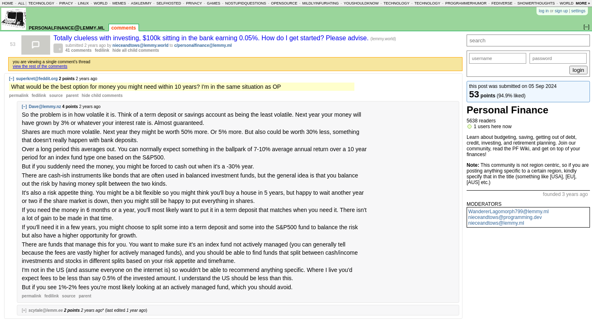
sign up (561, 11)
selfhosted (168, 3)
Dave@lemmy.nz (45, 106)
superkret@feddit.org (37, 78)
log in (544, 11)
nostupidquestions (245, 3)
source (56, 95)
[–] (11, 78)
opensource (284, 3)
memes (119, 3)
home (7, 3)
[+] (24, 310)
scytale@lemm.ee (45, 310)
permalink (18, 95)
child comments (102, 95)
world (101, 3)
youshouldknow (361, 3)
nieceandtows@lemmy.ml (496, 223)
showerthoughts (536, 3)
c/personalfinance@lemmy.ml (203, 45)
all (21, 3)
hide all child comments (136, 50)
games (213, 3)
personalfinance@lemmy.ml (66, 27)
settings (578, 11)
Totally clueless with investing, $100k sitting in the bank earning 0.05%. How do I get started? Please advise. (211, 38)
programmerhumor (466, 3)
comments (123, 28)
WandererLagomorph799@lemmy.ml (508, 211)
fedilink (102, 50)
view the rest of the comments (40, 66)
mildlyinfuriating (320, 3)
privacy (194, 3)
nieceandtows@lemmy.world (141, 45)
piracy (66, 3)
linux (83, 3)
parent (72, 95)
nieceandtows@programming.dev (505, 217)
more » (583, 3)
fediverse (502, 3)
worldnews (572, 3)
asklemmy (141, 3)
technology (41, 3)
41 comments (78, 50)
